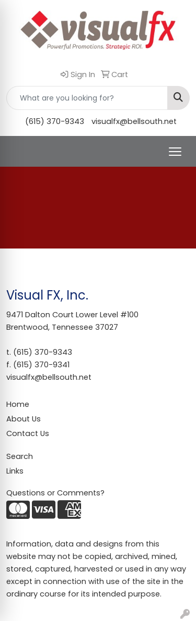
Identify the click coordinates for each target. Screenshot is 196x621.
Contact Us (27, 433)
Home (17, 404)
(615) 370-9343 (54, 121)
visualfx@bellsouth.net (134, 121)
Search (19, 456)
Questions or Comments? (55, 493)
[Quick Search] (87, 98)
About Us (23, 419)
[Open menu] (175, 151)
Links (15, 471)
